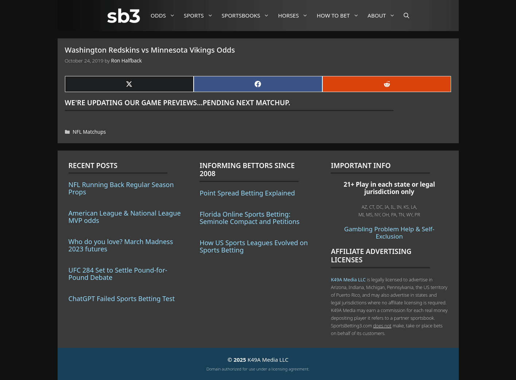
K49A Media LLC (348, 279)
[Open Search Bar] (406, 15)
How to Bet (340, 15)
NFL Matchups (89, 131)
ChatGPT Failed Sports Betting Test (122, 298)
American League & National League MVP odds (125, 217)
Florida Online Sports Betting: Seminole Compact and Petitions (249, 218)
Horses (295, 15)
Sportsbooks (248, 15)
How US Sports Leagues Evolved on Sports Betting (253, 246)
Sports (201, 15)
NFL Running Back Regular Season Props (121, 188)
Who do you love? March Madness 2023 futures (121, 245)
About (384, 15)
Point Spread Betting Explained (247, 193)
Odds (166, 15)
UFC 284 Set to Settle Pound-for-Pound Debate (118, 274)
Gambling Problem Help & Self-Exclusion (389, 232)
